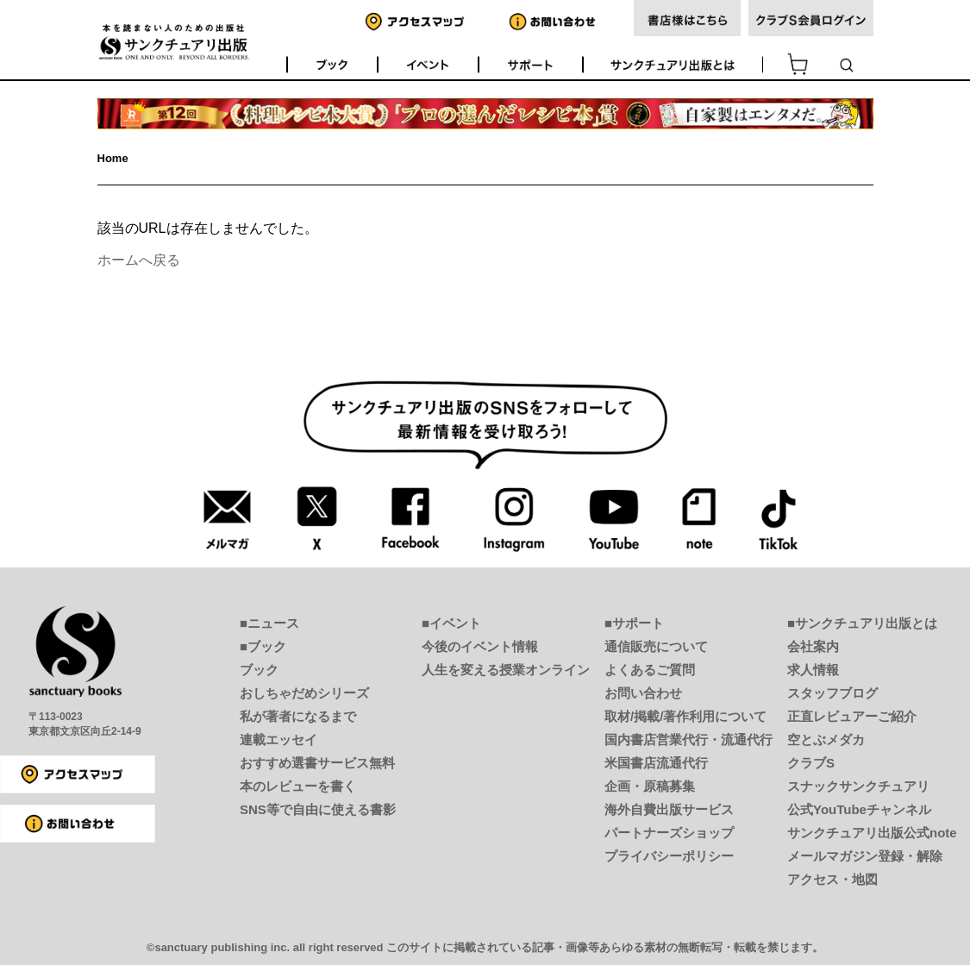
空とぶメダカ (826, 739)
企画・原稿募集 (649, 786)
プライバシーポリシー (669, 856)
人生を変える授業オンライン (506, 669)
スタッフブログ (832, 693)
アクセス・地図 (832, 879)
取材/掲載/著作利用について (685, 716)
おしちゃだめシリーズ (304, 693)
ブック (259, 669)
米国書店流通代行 (656, 762)
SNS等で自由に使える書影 (318, 809)
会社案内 (813, 646)
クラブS (811, 762)
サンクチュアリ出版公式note (872, 832)
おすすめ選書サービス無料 (317, 762)
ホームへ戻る (138, 260)
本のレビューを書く (298, 786)
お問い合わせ (643, 693)
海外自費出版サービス (669, 809)
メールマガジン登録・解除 (864, 856)
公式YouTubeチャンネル (859, 809)
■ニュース (269, 623)
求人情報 (813, 669)
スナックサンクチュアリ (858, 786)
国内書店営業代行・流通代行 (688, 739)
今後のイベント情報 (480, 646)
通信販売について (656, 646)
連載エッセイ (278, 739)
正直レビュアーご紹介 (852, 716)
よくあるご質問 (649, 669)
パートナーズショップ (669, 832)
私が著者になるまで (298, 716)
